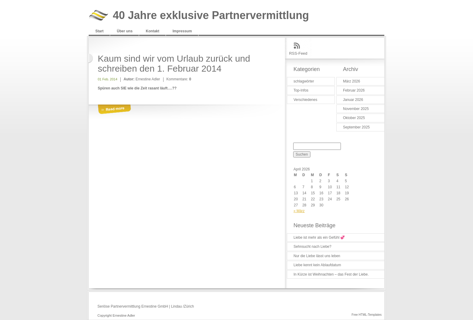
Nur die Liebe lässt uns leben (317, 256)
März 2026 (351, 81)
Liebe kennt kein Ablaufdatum (317, 265)
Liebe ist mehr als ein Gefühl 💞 (319, 237)
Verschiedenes (305, 100)
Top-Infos (301, 90)
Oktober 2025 (354, 118)
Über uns (124, 31)
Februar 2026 (354, 90)
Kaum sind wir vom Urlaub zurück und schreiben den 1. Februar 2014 (174, 63)
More (114, 110)
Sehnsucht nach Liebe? (312, 246)
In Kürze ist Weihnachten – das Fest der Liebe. (331, 274)
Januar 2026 (353, 100)
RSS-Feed (298, 53)
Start (99, 31)
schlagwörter (304, 81)
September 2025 (356, 127)
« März (299, 211)
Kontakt (152, 31)
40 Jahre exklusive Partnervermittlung (211, 15)
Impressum (182, 31)
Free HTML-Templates (367, 314)
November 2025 (356, 109)
